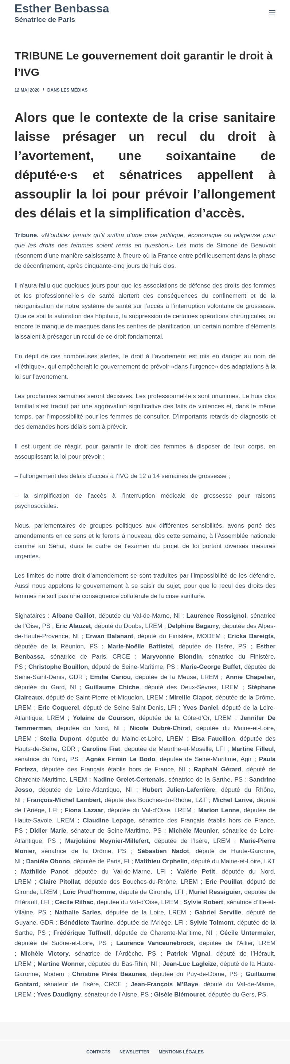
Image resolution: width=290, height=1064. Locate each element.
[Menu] (272, 12)
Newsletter (134, 1052)
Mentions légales (181, 1052)
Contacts (98, 1052)
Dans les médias (67, 90)
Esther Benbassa (62, 8)
